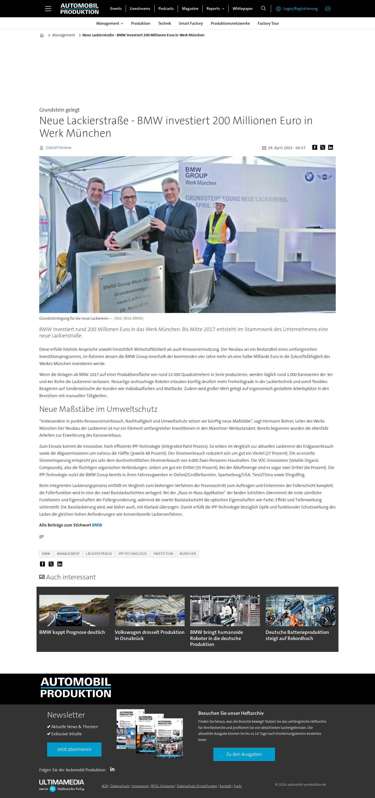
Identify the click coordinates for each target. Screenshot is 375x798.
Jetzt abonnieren (74, 749)
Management (107, 23)
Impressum (140, 786)
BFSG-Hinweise (162, 786)
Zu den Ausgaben (244, 754)
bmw (46, 554)
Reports (213, 8)
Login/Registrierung (300, 8)
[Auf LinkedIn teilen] (331, 148)
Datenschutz (120, 786)
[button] (326, 620)
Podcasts (166, 8)
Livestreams (140, 8)
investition (163, 554)
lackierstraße (99, 554)
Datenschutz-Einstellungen (197, 786)
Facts (238, 786)
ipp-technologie (132, 554)
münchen (187, 554)
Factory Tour (268, 23)
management (68, 554)
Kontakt (226, 786)
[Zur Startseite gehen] (79, 8)
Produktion (140, 23)
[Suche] (263, 9)
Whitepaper (243, 8)
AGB (105, 786)
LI (113, 768)
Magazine (190, 8)
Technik (164, 23)
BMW (97, 525)
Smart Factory (191, 23)
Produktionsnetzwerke (230, 23)
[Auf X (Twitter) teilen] (323, 148)
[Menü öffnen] (48, 8)
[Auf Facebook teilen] (315, 148)
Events (116, 8)
